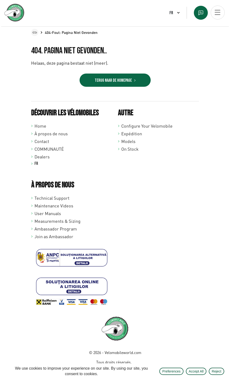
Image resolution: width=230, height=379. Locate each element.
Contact (41, 141)
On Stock (130, 149)
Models (128, 141)
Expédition (131, 133)
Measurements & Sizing (57, 221)
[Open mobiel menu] (218, 12)
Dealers (42, 156)
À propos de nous (51, 133)
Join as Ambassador (53, 236)
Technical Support (51, 198)
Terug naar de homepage (113, 80)
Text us (201, 13)
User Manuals (47, 213)
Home (40, 126)
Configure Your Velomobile (147, 126)
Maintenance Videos (53, 205)
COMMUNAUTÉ (49, 149)
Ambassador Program (55, 228)
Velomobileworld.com (123, 352)
